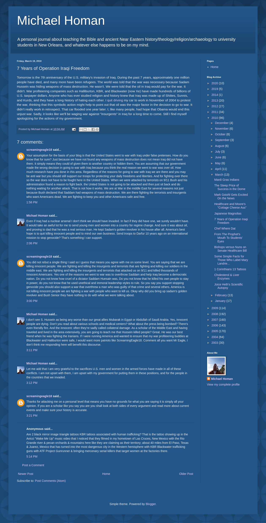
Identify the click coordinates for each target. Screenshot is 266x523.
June (218, 157)
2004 (215, 337)
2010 (215, 118)
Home (106, 473)
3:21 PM (31, 415)
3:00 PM (31, 301)
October (220, 134)
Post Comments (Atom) (50, 480)
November (222, 128)
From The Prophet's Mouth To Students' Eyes (228, 237)
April (218, 169)
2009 (215, 308)
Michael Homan (61, 20)
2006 (215, 325)
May (218, 163)
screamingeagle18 (39, 149)
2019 (215, 89)
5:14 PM (31, 456)
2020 (215, 83)
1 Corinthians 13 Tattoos (230, 269)
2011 (215, 112)
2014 (215, 94)
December (222, 123)
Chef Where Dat (224, 228)
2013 (215, 100)
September (222, 140)
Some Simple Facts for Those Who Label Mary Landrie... (231, 260)
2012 (215, 106)
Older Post (186, 473)
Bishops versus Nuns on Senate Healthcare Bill (230, 248)
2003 (215, 342)
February (221, 295)
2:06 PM (31, 243)
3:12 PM (31, 382)
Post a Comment (33, 465)
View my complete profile (223, 384)
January (220, 301)
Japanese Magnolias (227, 213)
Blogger (151, 504)
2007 (215, 319)
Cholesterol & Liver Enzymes (226, 276)
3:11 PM (31, 350)
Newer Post (25, 473)
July (218, 151)
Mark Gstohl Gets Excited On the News (231, 196)
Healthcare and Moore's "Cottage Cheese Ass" (230, 205)
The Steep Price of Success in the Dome (229, 187)
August (220, 146)
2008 (215, 314)
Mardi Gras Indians (226, 179)
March (219, 174)
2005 (215, 331)
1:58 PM (31, 202)
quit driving (115, 100)
